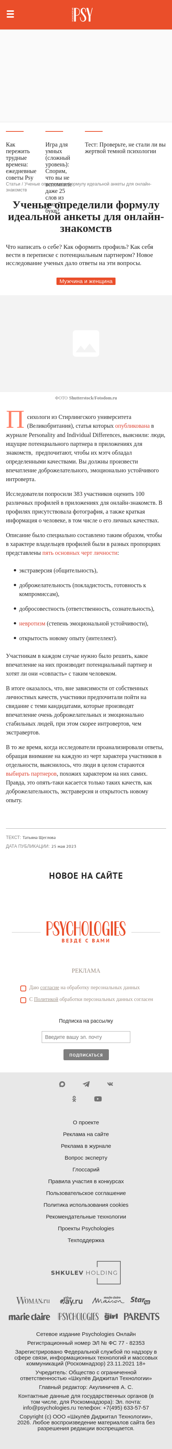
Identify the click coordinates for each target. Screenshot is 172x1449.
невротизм (32, 623)
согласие (49, 987)
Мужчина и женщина (86, 281)
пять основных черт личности (79, 553)
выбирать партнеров (31, 774)
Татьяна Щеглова (39, 837)
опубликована (132, 426)
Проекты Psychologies (86, 1228)
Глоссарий (86, 1169)
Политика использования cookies (86, 1205)
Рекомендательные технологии (86, 1216)
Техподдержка (86, 1240)
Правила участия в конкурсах (86, 1181)
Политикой (46, 999)
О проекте (86, 1122)
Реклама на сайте (86, 1134)
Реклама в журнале (86, 1146)
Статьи (13, 184)
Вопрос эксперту (86, 1157)
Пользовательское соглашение (86, 1193)
